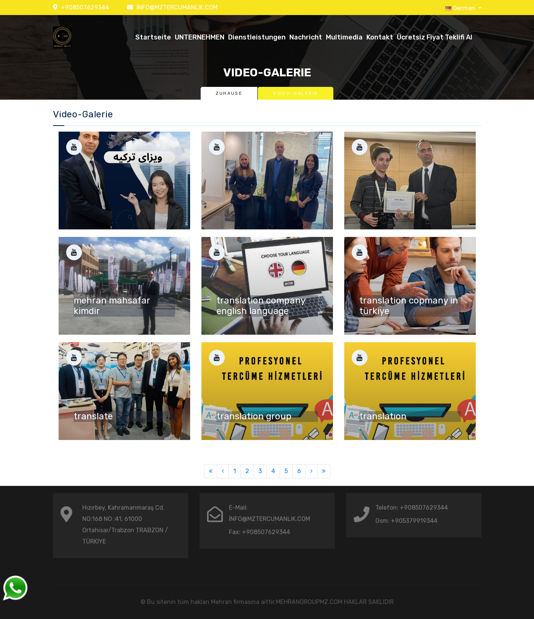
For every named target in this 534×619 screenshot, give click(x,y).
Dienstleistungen (257, 37)
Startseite (153, 37)
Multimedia (344, 37)
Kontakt (379, 37)
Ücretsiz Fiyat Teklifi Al (434, 37)
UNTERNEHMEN (199, 37)
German (461, 8)
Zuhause (229, 93)
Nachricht (305, 37)
